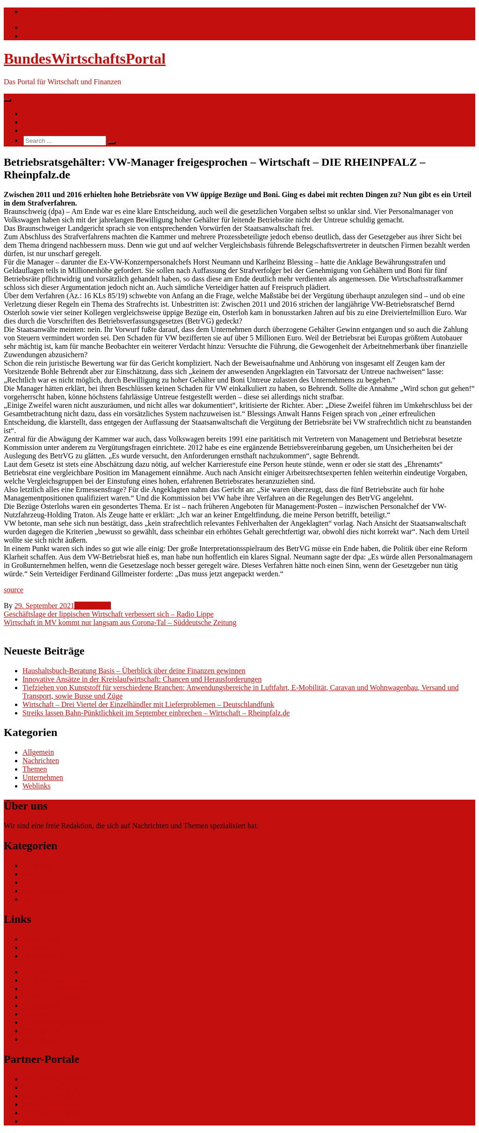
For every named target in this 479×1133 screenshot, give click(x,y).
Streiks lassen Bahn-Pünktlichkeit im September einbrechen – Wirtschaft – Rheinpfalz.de (156, 713)
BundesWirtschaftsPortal (85, 58)
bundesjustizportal (49, 1104)
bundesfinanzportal (51, 1096)
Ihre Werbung (43, 130)
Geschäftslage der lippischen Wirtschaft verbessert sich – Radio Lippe (109, 614)
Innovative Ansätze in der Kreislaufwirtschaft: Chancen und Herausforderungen (141, 679)
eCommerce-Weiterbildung (63, 1022)
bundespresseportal (51, 1113)
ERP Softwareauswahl (55, 989)
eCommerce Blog (48, 972)
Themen (34, 122)
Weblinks (36, 786)
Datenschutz (40, 1031)
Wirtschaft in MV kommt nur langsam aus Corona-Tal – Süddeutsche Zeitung (120, 622)
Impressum (39, 1039)
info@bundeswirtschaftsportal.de (72, 11)
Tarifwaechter (43, 1121)
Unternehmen (42, 777)
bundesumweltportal (53, 1087)
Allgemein (38, 752)
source (13, 590)
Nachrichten (40, 114)
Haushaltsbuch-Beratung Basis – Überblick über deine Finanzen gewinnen (134, 671)
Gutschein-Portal (47, 1005)
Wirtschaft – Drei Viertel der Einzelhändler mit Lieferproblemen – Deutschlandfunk (148, 704)
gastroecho (38, 1014)
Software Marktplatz (53, 997)
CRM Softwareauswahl (57, 980)
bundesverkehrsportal (54, 1079)
